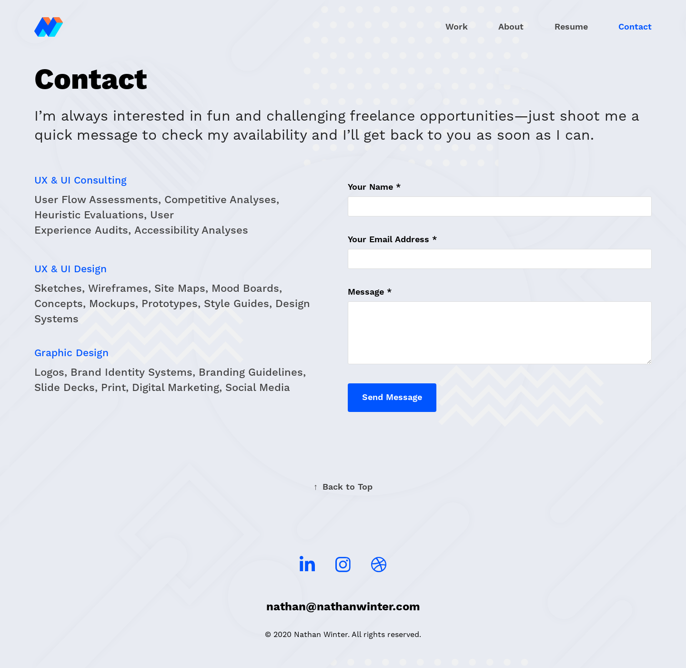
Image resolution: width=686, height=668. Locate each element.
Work (456, 26)
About (511, 26)
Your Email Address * (392, 240)
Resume (571, 26)
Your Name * (374, 187)
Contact (635, 26)
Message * (370, 292)
